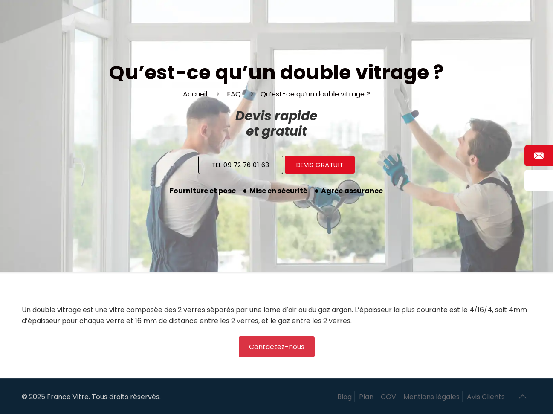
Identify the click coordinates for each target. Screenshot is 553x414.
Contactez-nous (276, 347)
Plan (366, 397)
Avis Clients (486, 397)
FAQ (234, 94)
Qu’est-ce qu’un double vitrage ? (315, 94)
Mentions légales (431, 397)
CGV (388, 397)
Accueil (195, 94)
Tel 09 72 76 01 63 (240, 164)
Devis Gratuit (320, 164)
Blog (344, 397)
